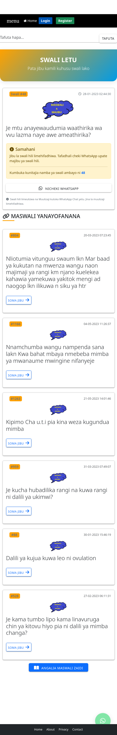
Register (65, 20)
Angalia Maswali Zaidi (58, 668)
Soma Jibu (18, 300)
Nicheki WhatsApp (58, 188)
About (50, 729)
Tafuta (108, 38)
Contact (77, 729)
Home (30, 20)
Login (45, 20)
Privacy (63, 729)
